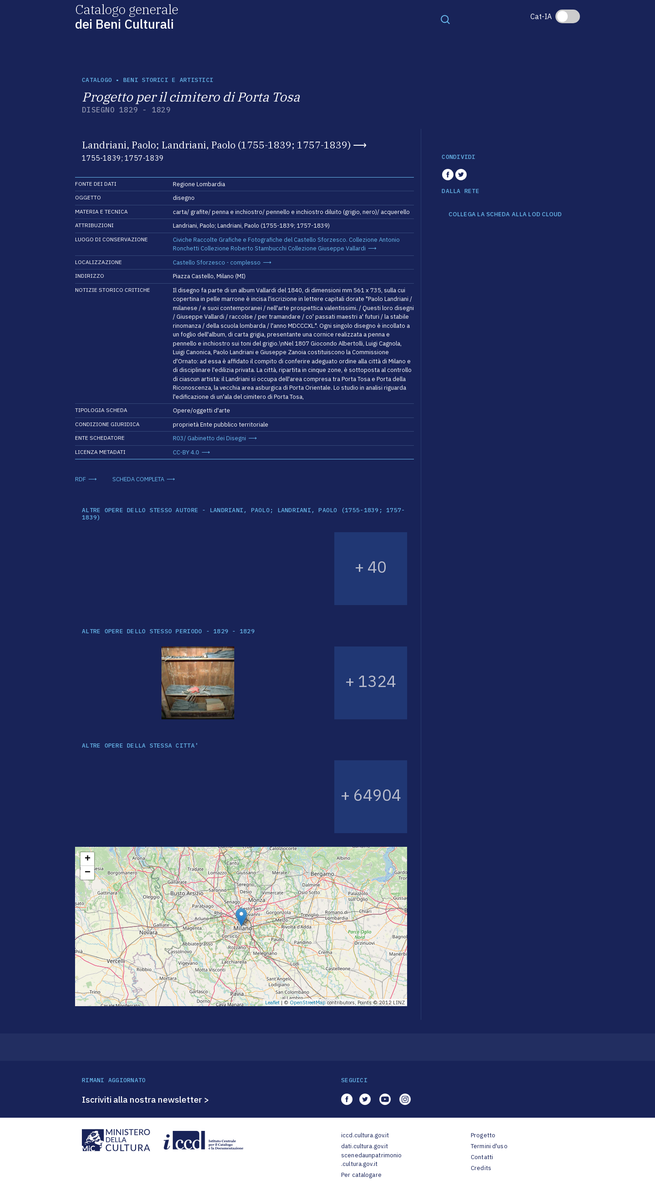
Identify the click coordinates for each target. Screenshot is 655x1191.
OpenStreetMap (308, 1002)
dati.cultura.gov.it (364, 1146)
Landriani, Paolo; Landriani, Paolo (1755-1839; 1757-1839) (216, 144)
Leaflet (272, 1002)
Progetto (483, 1135)
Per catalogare (361, 1175)
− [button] (88, 873)
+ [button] (88, 859)
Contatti (482, 1157)
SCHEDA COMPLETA (138, 479)
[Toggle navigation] (445, 19)
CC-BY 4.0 (186, 452)
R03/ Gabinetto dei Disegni (209, 438)
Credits (481, 1168)
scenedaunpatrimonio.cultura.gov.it (371, 1159)
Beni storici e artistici (168, 80)
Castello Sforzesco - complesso (217, 262)
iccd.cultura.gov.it (365, 1135)
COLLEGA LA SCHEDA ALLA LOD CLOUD (505, 214)
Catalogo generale (126, 16)
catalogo (97, 80)
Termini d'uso (489, 1146)
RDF (80, 479)
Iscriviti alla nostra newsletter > (145, 1099)
